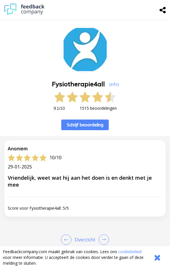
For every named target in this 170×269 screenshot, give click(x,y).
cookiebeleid (130, 251)
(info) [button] (114, 84)
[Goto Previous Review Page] (67, 239)
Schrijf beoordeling (85, 125)
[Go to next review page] (102, 239)
